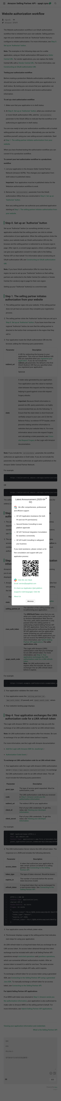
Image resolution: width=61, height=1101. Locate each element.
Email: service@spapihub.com (25, 583)
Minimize (30, 601)
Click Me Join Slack (23, 580)
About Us (17, 596)
